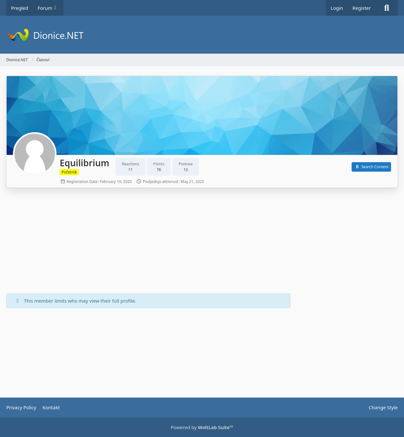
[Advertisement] (148, 241)
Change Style (383, 407)
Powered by (202, 427)
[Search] (387, 8)
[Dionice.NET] (202, 34)
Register (362, 8)
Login (337, 8)
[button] (371, 167)
